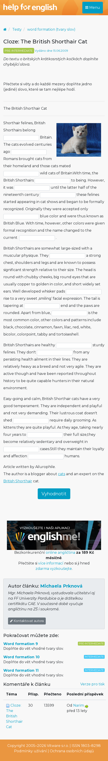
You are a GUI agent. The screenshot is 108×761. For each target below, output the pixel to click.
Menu (92, 7)
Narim (78, 705)
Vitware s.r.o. (58, 746)
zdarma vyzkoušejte (53, 568)
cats (61, 474)
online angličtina (60, 552)
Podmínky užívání (30, 751)
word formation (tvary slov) (51, 29)
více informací (50, 563)
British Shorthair (17, 481)
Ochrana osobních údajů (72, 751)
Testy (17, 29)
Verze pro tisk (92, 684)
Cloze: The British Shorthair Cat (14, 716)
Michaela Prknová (61, 586)
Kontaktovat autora (27, 621)
